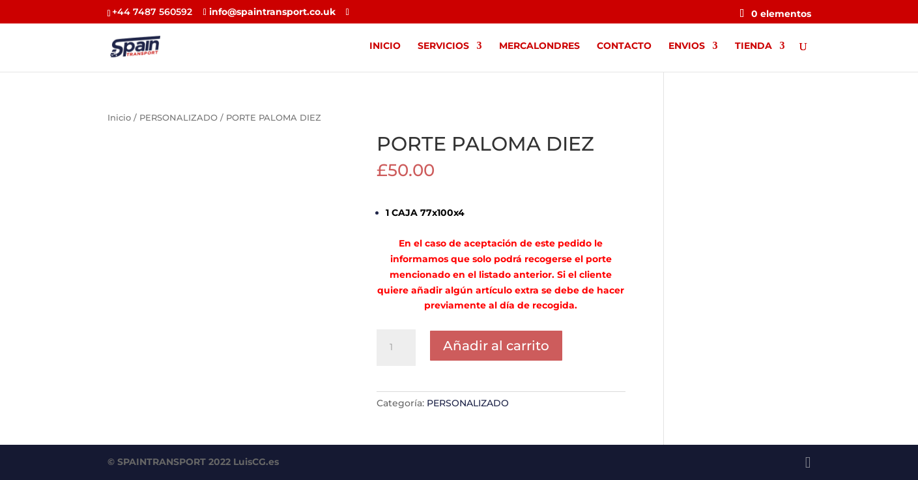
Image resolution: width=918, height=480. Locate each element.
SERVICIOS (443, 46)
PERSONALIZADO (178, 118)
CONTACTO (624, 46)
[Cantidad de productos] (396, 347)
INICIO (385, 46)
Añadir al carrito (496, 345)
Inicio (119, 118)
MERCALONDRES (539, 46)
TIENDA (753, 46)
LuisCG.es (256, 462)
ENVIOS (686, 46)
